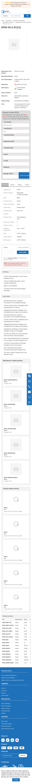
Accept (16, 780)
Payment (3, 693)
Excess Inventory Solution (7, 728)
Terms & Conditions (6, 706)
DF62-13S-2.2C (6, 634)
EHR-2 (5, 605)
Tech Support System (6, 723)
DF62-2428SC (6, 651)
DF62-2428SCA (6, 654)
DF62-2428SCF (6, 657)
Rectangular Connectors (8, 22)
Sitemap (3, 713)
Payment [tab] (27, 184)
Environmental (4, 695)
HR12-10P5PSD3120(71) (10, 477)
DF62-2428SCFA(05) (7, 662)
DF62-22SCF (5, 645)
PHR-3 (5, 556)
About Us (3, 688)
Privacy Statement (5, 703)
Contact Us (4, 690)
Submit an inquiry (24, 175)
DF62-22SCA (5, 642)
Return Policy (4, 721)
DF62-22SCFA (6, 648)
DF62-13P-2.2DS (6, 628)
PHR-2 (5, 507)
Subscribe (22, 755)
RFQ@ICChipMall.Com (11, 675)
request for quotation (12, 258)
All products (8, 20)
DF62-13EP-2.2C (6, 622)
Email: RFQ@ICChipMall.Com (21, 118)
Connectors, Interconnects (19, 20)
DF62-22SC (5, 639)
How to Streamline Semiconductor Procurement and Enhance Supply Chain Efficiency (15, 349)
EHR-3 (5, 581)
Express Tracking (5, 708)
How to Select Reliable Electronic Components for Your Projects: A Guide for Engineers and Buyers (16, 340)
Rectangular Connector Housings (23, 22)
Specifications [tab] (5, 184)
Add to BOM (22, 252)
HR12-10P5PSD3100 (9, 453)
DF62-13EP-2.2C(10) (7, 625)
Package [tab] (12, 184)
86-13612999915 (10, 677)
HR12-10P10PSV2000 (10, 428)
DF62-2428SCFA (6, 660)
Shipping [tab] (20, 184)
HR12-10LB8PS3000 (9, 404)
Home (2, 20)
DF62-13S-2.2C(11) (7, 637)
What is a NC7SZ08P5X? (10, 285)
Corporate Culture (5, 710)
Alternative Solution (6, 726)
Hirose (16, 76)
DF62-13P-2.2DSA (7, 631)
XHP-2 (5, 532)
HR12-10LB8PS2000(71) (10, 380)
